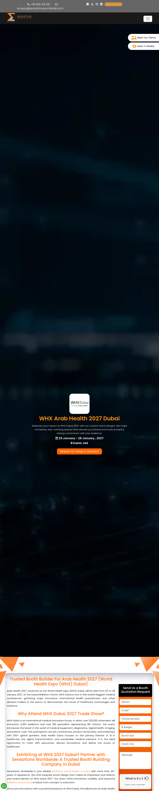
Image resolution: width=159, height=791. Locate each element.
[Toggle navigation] (147, 19)
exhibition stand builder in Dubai (71, 771)
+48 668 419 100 (40, 4)
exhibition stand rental (20, 782)
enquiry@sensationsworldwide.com (40, 8)
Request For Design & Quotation (79, 451)
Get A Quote (113, 4)
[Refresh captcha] (147, 778)
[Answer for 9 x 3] (135, 784)
